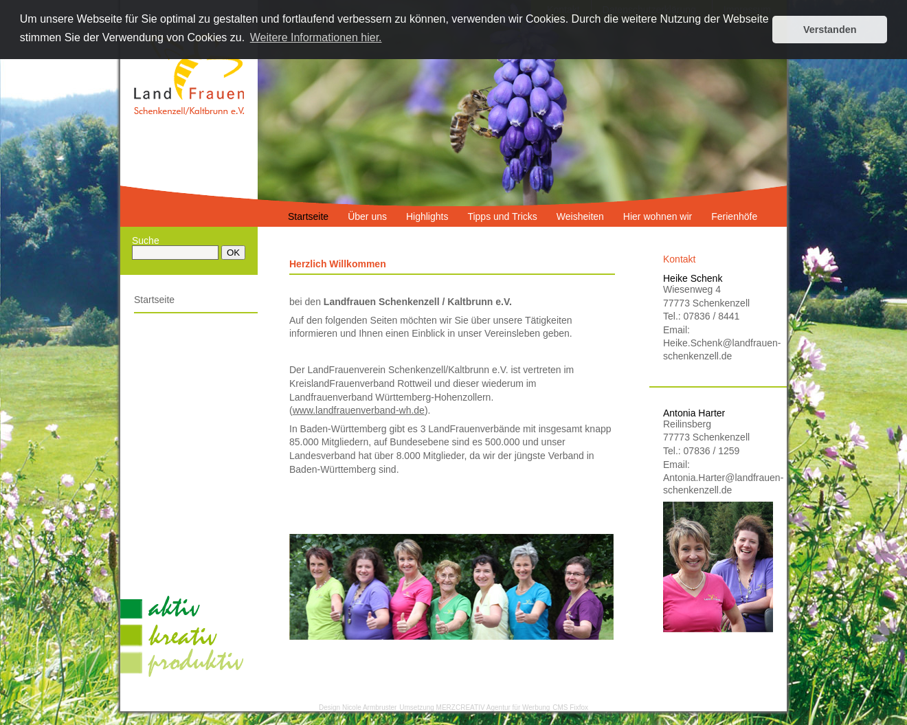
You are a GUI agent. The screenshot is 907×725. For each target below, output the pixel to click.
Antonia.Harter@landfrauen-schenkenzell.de (718, 483)
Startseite (154, 299)
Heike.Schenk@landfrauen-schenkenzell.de (718, 349)
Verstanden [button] (830, 29)
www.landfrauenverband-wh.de (359, 410)
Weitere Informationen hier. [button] (316, 37)
